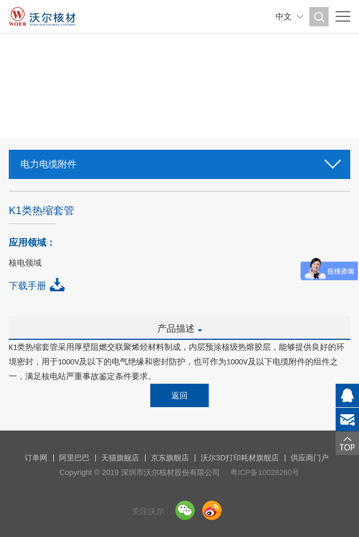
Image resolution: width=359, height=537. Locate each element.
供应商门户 (310, 458)
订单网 (36, 458)
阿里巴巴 (74, 458)
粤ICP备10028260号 (265, 472)
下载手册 (27, 286)
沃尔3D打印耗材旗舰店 (240, 458)
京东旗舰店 (170, 458)
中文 (283, 16)
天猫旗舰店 (120, 458)
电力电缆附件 (179, 160)
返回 (179, 395)
